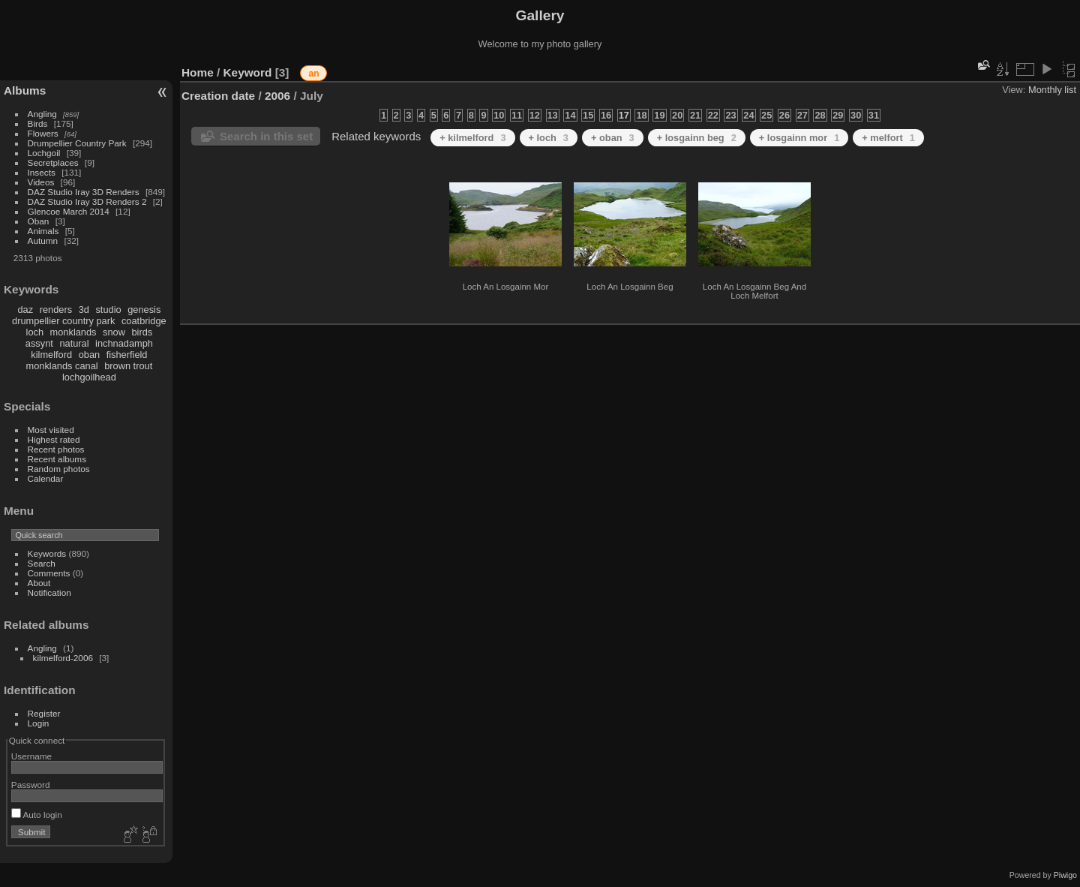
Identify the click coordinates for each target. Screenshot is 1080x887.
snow (114, 332)
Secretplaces (53, 162)
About (39, 583)
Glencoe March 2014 (69, 211)
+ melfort (888, 137)
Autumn (43, 240)
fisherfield (127, 354)
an (313, 73)
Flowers (43, 133)
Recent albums (57, 459)
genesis (144, 309)
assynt (39, 343)
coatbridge (144, 320)
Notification (49, 592)
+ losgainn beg (696, 137)
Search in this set (266, 136)
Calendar (46, 478)
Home (198, 72)
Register (44, 713)
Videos (41, 182)
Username (31, 756)
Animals (43, 231)
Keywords (47, 553)
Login (39, 723)
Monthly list (1052, 89)
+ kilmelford (473, 137)
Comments (49, 573)
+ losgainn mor (799, 137)
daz (26, 309)
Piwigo (1065, 874)
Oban (39, 221)
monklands (73, 332)
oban (89, 354)
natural (73, 343)
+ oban (612, 137)
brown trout (128, 365)
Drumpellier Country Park (77, 143)
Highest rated (54, 439)
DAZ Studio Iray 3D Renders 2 (87, 201)
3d (84, 309)
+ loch (548, 137)
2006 (277, 95)
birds (141, 332)
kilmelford (51, 354)
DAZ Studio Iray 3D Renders (84, 192)
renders (56, 309)
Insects (42, 172)
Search (42, 563)
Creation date (218, 95)
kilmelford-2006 (63, 658)
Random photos (59, 469)
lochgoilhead (89, 377)
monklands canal (62, 365)
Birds (38, 123)
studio (108, 309)
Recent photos (56, 449)
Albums (25, 90)
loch (35, 332)
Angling (42, 114)
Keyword (248, 72)
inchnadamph (124, 343)
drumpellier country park (63, 320)
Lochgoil (44, 153)
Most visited (51, 429)
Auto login (36, 814)
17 (624, 115)
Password (30, 784)
